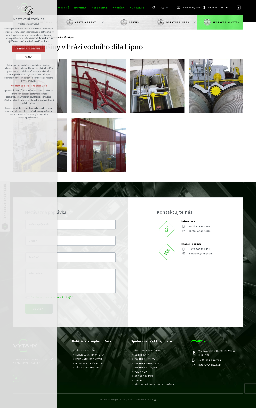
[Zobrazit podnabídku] (166, 7)
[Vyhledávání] (154, 7)
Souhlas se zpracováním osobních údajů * (52, 297)
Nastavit (28, 56)
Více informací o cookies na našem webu (29, 85)
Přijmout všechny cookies (28, 48)
